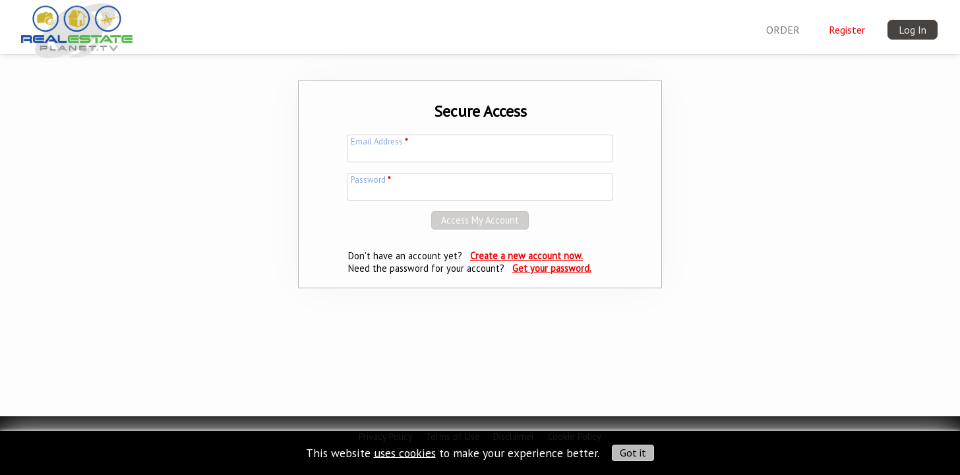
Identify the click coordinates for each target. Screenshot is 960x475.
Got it (633, 452)
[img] (77, 27)
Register (847, 29)
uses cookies (405, 452)
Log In (912, 29)
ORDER (783, 29)
